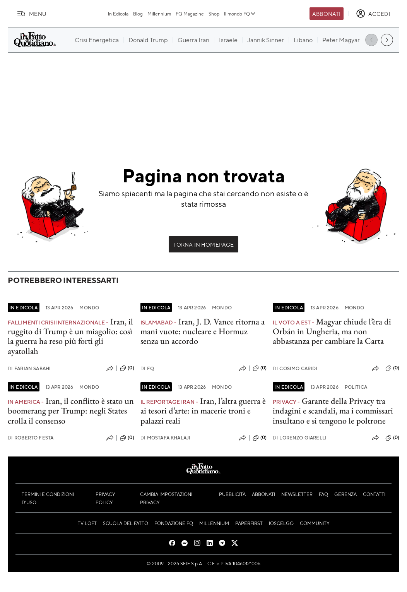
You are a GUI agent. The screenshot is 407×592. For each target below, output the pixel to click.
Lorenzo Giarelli (300, 438)
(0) (127, 368)
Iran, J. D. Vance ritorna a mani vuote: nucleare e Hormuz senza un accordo (202, 331)
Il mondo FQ (240, 13)
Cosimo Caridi (295, 368)
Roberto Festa (30, 438)
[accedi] (373, 13)
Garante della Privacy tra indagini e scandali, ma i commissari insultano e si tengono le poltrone (333, 410)
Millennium (159, 13)
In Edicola (118, 13)
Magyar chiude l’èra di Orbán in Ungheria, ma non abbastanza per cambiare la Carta (332, 331)
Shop (214, 13)
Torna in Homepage (203, 244)
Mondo (89, 307)
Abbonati (326, 13)
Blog (138, 13)
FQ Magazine (190, 13)
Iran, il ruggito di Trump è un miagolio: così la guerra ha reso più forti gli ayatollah (70, 336)
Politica (356, 387)
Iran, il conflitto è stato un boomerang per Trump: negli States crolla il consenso (71, 410)
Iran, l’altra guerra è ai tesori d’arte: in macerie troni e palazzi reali (203, 410)
